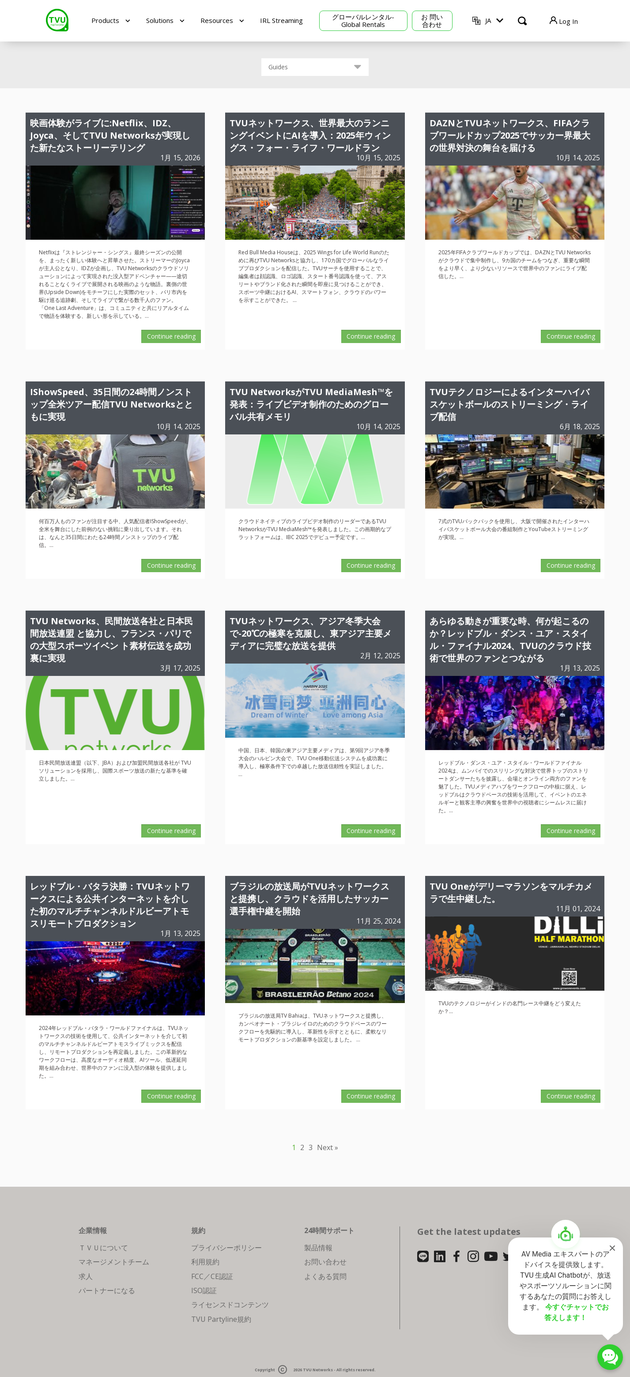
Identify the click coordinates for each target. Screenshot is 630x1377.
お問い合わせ (325, 1262)
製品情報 (318, 1248)
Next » (327, 1147)
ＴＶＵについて (103, 1248)
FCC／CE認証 (212, 1276)
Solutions (160, 20)
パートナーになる (107, 1290)
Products (105, 20)
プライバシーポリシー (226, 1248)
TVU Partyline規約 (221, 1319)
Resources (216, 20)
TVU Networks (318, 1370)
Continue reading (171, 336)
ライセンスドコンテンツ (230, 1304)
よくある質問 (325, 1276)
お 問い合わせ (432, 20)
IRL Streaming (281, 20)
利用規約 (205, 1262)
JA (488, 20)
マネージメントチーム (114, 1262)
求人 (86, 1276)
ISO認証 (204, 1290)
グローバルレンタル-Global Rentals (363, 20)
